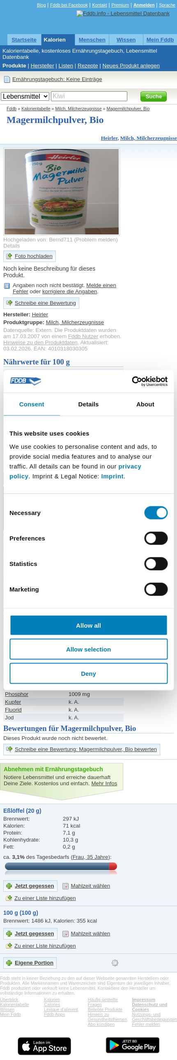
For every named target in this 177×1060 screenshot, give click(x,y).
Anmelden (144, 4)
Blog (41, 4)
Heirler (109, 138)
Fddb (11, 108)
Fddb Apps (54, 1014)
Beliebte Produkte (105, 1009)
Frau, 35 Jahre (90, 857)
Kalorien (52, 999)
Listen (66, 66)
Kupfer (13, 702)
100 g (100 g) (20, 912)
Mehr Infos (104, 783)
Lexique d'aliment (61, 1009)
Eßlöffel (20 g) (22, 810)
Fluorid (13, 710)
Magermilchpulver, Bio (128, 108)
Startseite (24, 40)
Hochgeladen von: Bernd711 (38, 240)
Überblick (9, 999)
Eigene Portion (34, 963)
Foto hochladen (34, 256)
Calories (52, 1004)
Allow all (88, 625)
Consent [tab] (31, 404)
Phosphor (16, 694)
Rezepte (88, 66)
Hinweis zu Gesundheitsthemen (107, 1017)
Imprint (112, 475)
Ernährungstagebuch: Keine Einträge (57, 79)
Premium (120, 4)
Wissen (126, 40)
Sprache (167, 4)
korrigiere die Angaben (69, 291)
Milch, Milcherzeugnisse (78, 108)
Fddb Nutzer (83, 336)
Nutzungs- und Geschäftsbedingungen (154, 1017)
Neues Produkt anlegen (131, 66)
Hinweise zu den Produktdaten (40, 342)
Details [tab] (88, 404)
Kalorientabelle (63, 40)
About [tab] (145, 404)
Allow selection (88, 649)
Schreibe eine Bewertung (45, 303)
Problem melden (96, 240)
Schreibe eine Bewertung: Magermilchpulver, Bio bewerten (86, 749)
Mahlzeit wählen (90, 886)
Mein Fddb (160, 40)
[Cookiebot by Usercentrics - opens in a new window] (132, 381)
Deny (88, 673)
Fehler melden (146, 1024)
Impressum (143, 999)
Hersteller (42, 66)
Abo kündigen (101, 1024)
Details (11, 246)
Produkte (14, 66)
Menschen (92, 40)
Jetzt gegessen (34, 886)
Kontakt (99, 4)
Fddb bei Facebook (68, 4)
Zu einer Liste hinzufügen (45, 898)
